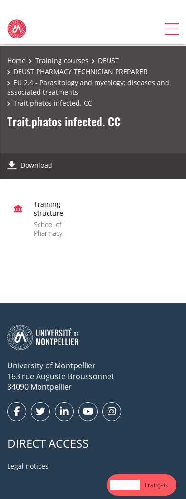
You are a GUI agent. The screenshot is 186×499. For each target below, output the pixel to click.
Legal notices (28, 465)
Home (16, 60)
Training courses (61, 60)
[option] (156, 485)
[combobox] (125, 485)
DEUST (108, 60)
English (125, 484)
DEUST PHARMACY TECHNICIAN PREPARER (80, 71)
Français (156, 484)
